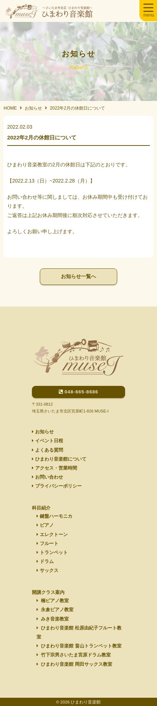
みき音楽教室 (53, 619)
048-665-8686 (78, 391)
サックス (47, 570)
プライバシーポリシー (57, 486)
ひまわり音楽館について (59, 459)
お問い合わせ (47, 477)
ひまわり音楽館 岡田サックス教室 (74, 664)
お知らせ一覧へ (78, 276)
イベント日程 (47, 440)
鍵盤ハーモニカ (54, 516)
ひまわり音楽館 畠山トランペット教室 (79, 646)
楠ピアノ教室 (53, 600)
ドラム (45, 561)
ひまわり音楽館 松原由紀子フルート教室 (79, 633)
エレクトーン (52, 534)
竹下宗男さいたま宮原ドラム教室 (74, 654)
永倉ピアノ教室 (55, 609)
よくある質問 (47, 450)
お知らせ (43, 431)
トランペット (52, 552)
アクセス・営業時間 (54, 468)
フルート (47, 543)
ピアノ (45, 525)
